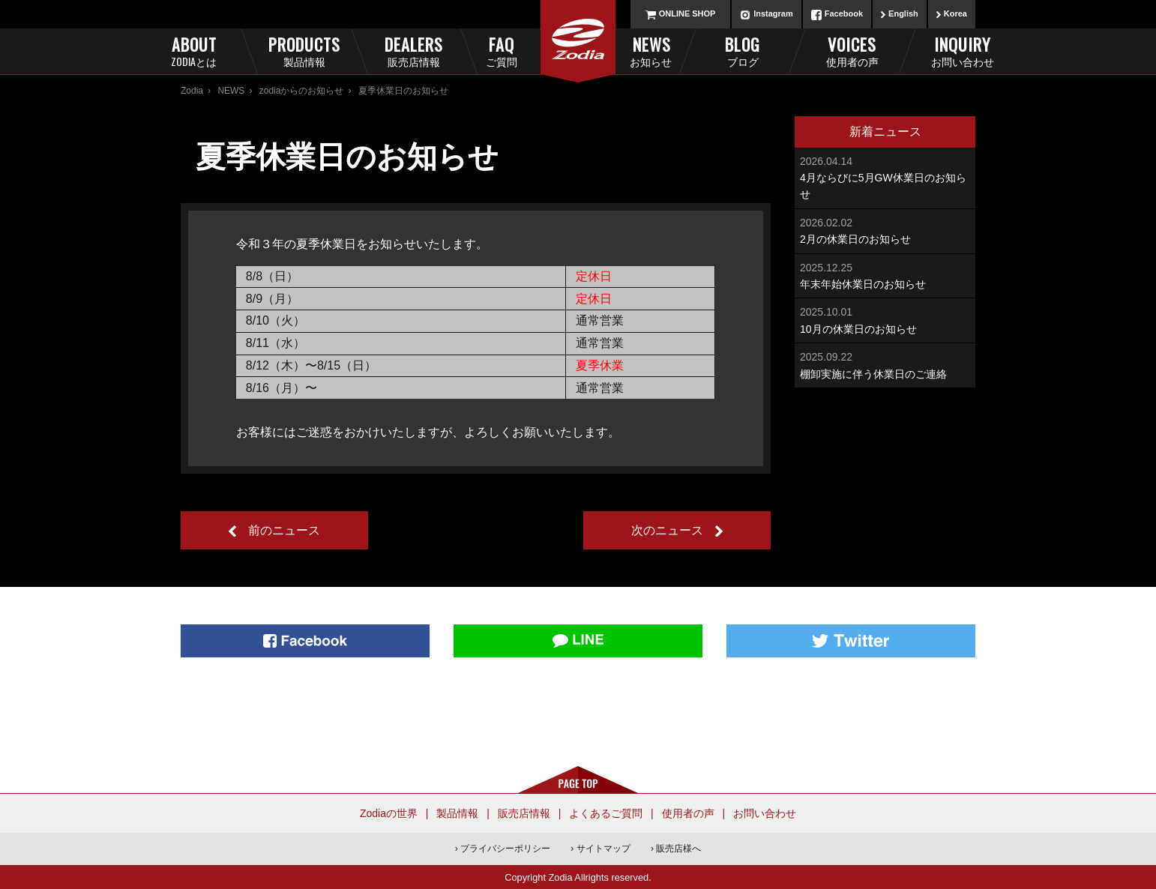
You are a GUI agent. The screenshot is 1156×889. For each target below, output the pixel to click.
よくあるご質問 (605, 813)
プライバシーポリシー (505, 848)
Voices (852, 50)
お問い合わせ (764, 813)
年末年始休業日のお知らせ (885, 274)
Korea (955, 13)
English (903, 13)
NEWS (230, 90)
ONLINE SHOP (687, 13)
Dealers (413, 50)
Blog (742, 50)
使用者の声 (688, 813)
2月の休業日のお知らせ (885, 229)
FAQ (526, 50)
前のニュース (284, 530)
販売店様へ (678, 848)
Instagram (773, 13)
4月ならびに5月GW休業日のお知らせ (885, 177)
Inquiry (962, 50)
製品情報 (457, 813)
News (630, 50)
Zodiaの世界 (389, 813)
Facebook (844, 13)
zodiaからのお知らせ (301, 90)
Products (304, 50)
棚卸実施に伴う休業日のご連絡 (885, 364)
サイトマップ (603, 848)
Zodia (192, 90)
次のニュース (667, 530)
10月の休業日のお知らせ (885, 319)
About (194, 50)
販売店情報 (524, 813)
